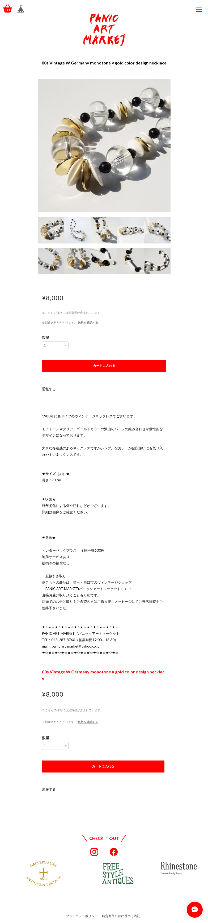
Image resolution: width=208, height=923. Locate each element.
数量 (45, 337)
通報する (49, 389)
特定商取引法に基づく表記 (121, 916)
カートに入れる (104, 366)
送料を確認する (88, 322)
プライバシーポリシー (82, 916)
